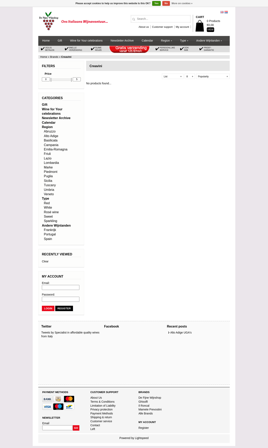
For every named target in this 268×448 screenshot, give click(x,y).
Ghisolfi (143, 401)
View (210, 29)
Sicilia (48, 180)
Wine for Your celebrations (86, 40)
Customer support (162, 26)
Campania (51, 145)
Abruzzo (50, 131)
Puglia (48, 176)
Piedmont (50, 171)
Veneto (49, 194)
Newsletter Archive (122, 40)
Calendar (147, 40)
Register (143, 427)
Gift (60, 40)
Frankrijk (50, 230)
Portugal (50, 234)
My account (182, 26)
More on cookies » (182, 3)
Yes (156, 3)
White (48, 207)
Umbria (49, 189)
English (222, 12)
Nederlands (226, 12)
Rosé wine (51, 212)
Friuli (47, 153)
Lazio (47, 158)
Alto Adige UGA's (181, 332)
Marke (48, 167)
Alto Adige (51, 136)
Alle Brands (145, 413)
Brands (54, 56)
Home (46, 40)
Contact (95, 425)
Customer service (101, 421)
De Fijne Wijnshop (149, 397)
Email (45, 423)
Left (92, 429)
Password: (48, 294)
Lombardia (51, 162)
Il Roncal (143, 405)
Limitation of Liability (102, 405)
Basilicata (50, 140)
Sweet (48, 216)
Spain (48, 239)
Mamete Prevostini (150, 409)
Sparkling (50, 221)
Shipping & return (101, 417)
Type (183, 40)
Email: (46, 283)
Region (165, 40)
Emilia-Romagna (55, 149)
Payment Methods (101, 413)
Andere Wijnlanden (208, 40)
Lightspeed (142, 438)
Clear (45, 261)
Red (47, 203)
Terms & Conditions (102, 401)
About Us (96, 397)
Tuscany (50, 185)
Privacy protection (101, 409)
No (166, 3)
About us (144, 26)
